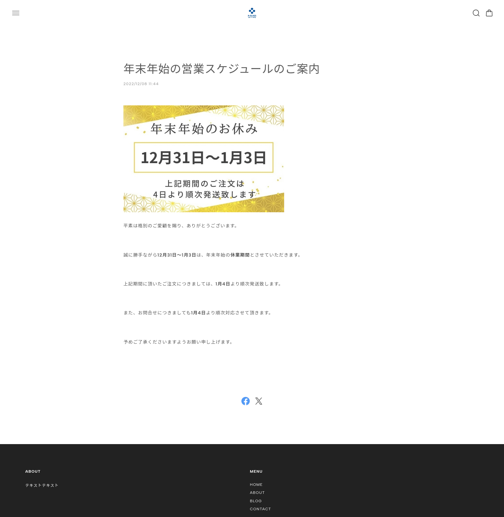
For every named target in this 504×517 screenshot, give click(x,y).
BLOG (256, 501)
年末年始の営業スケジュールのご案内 (221, 69)
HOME (256, 484)
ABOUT (257, 492)
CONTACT (260, 509)
